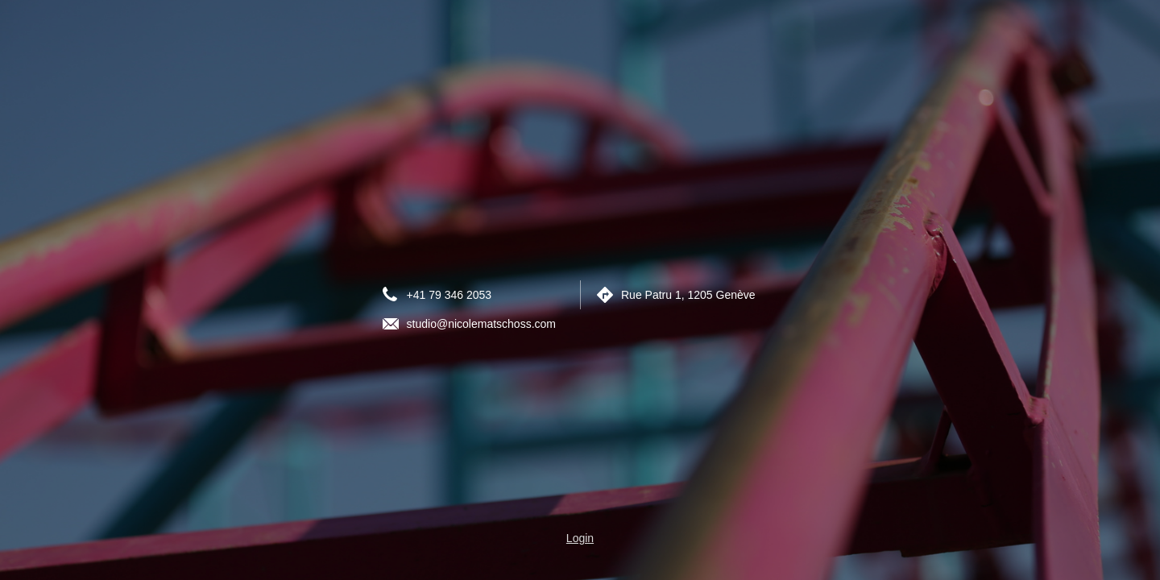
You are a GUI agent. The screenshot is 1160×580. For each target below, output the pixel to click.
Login (580, 538)
